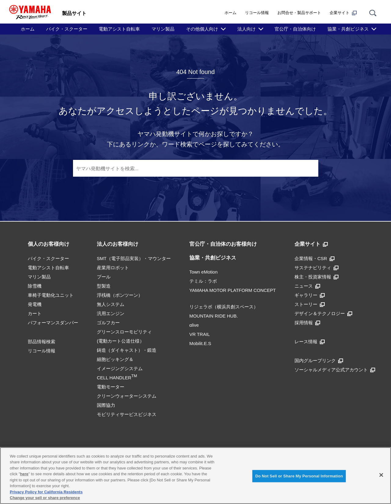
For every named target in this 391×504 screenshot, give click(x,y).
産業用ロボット (113, 267)
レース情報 (309, 341)
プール (104, 276)
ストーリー (309, 304)
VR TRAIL (199, 334)
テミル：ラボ (203, 281)
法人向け (246, 28)
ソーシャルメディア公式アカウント (334, 369)
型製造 (104, 286)
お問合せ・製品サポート (299, 12)
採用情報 (307, 322)
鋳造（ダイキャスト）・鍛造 (126, 350)
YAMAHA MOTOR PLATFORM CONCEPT (232, 290)
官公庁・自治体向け (295, 28)
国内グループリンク (318, 360)
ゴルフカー (108, 322)
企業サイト (343, 12)
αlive (194, 325)
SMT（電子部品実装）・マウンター (134, 258)
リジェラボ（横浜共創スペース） (223, 306)
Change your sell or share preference (45, 497)
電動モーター (110, 386)
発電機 (35, 304)
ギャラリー (309, 295)
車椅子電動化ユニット (51, 295)
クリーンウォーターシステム (126, 396)
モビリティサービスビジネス (126, 414)
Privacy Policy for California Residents (46, 492)
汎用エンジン (110, 313)
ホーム (230, 12)
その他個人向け (202, 28)
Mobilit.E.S (200, 343)
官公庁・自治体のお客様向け (223, 244)
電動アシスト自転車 (119, 28)
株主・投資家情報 (316, 276)
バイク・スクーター (66, 28)
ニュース (307, 286)
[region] (195, 475)
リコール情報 (257, 12)
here (24, 474)
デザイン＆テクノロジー (323, 313)
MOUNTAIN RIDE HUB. (213, 315)
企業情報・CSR (314, 258)
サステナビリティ (316, 267)
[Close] (381, 475)
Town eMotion (203, 271)
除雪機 (35, 286)
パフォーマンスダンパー (53, 322)
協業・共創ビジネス (348, 28)
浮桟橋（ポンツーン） (120, 295)
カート (35, 313)
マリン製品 (163, 28)
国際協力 (106, 405)
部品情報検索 (41, 341)
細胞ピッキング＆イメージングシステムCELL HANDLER (120, 368)
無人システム (110, 304)
